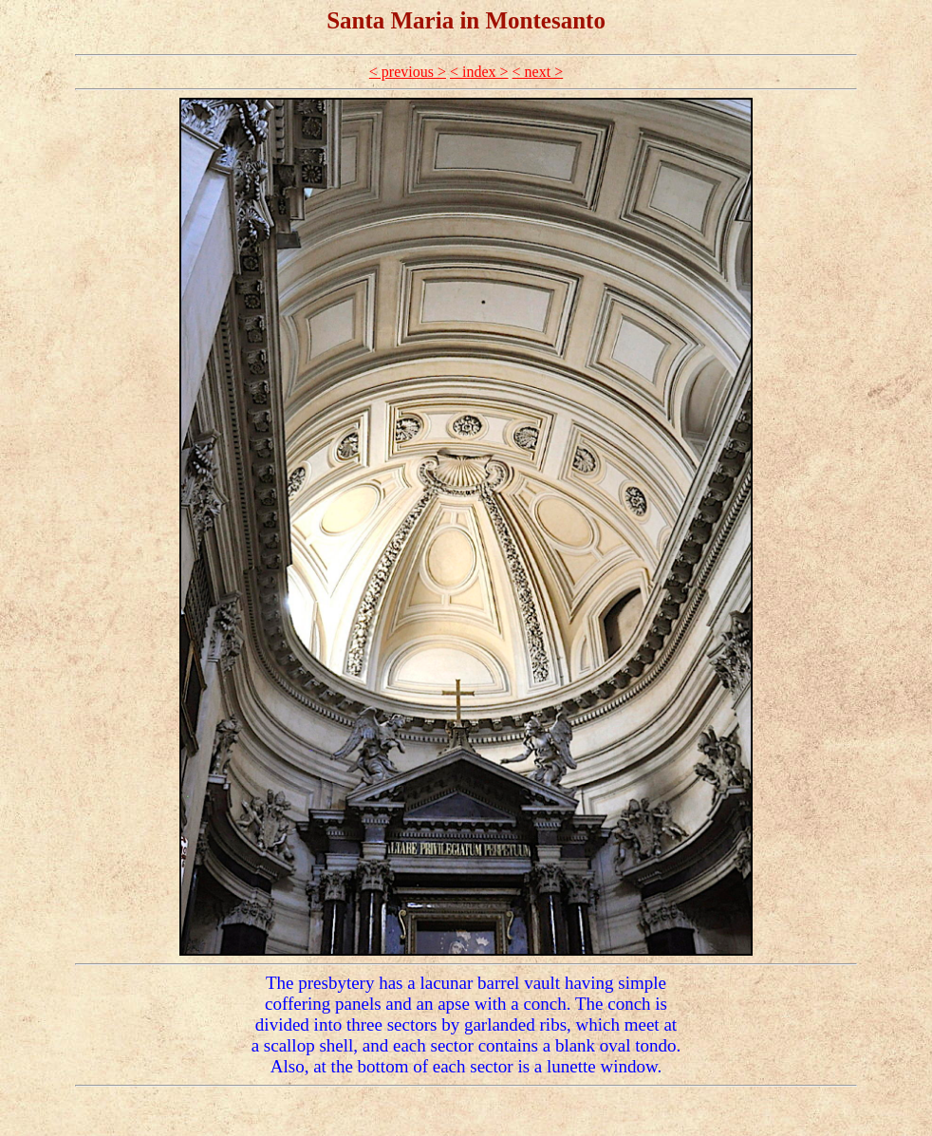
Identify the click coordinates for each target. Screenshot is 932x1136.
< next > (538, 72)
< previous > (407, 72)
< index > (479, 72)
